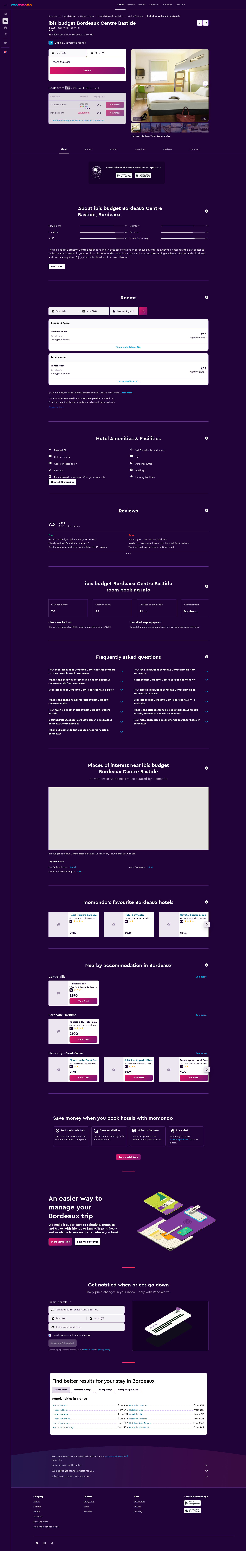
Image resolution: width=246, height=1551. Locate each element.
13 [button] (95, 97)
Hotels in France (87, 16)
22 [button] (110, 105)
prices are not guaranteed (116, 1449)
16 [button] (118, 97)
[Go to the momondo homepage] (21, 4)
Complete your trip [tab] (128, 1383)
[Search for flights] (5, 14)
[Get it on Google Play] (124, 176)
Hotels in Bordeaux (135, 16)
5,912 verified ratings (74, 43)
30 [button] (117, 112)
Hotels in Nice (60, 1403)
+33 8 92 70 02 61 (58, 38)
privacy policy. (104, 1343)
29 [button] (110, 112)
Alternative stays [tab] (82, 1383)
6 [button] (95, 90)
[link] (83, 995)
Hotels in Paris (60, 1399)
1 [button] (110, 82)
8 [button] (110, 90)
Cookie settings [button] (56, 401)
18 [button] (80, 105)
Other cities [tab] (61, 1383)
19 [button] (88, 105)
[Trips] (5, 43)
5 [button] (87, 90)
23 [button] (117, 105)
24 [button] (72, 112)
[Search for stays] (5, 21)
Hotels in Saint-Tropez (140, 1417)
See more (201, 970)
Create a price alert (179, 1133)
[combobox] (89, 1303)
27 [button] (95, 112)
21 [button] (103, 105)
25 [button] (80, 112)
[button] (5, 4)
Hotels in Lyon (136, 1403)
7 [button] (102, 90)
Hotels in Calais (60, 1408)
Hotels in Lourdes (138, 1399)
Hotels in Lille (135, 1408)
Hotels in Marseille (138, 1412)
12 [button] (88, 97)
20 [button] (95, 105)
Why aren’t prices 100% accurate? (130, 1470)
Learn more (126, 386)
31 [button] (73, 120)
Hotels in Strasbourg (63, 1421)
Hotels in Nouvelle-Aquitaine (110, 16)
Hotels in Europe (69, 16)
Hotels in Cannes (61, 1412)
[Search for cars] (5, 27)
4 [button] (80, 90)
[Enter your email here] (90, 1320)
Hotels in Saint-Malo (139, 1421)
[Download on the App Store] (143, 176)
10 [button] (72, 97)
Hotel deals (53, 16)
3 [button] (72, 90)
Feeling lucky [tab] (105, 1383)
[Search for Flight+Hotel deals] (5, 34)
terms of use (88, 1343)
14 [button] (103, 97)
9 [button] (118, 90)
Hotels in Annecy (61, 1417)
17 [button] (73, 105)
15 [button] (110, 97)
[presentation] (143, 175)
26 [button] (87, 112)
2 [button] (118, 82)
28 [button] (102, 112)
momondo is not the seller (130, 1459)
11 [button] (80, 97)
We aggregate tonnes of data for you (130, 1464)
